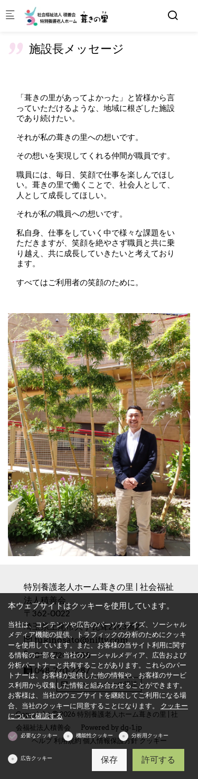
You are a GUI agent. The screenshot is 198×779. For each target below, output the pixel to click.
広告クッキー (36, 758)
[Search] (172, 15)
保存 (109, 760)
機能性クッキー (94, 735)
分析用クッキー (149, 735)
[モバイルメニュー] (10, 16)
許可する (158, 760)
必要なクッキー (39, 735)
